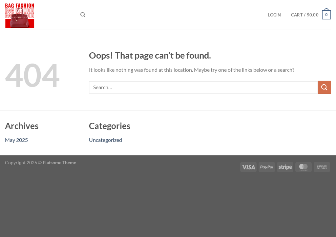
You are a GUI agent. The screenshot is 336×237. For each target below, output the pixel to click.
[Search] (82, 15)
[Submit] (324, 87)
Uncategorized (105, 140)
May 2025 (16, 140)
